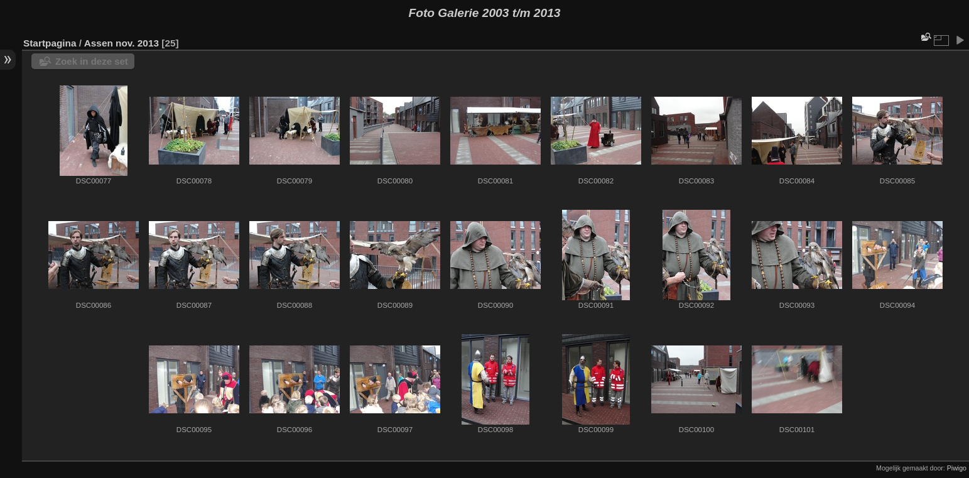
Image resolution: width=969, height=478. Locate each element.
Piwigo (956, 468)
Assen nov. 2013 (121, 43)
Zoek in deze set (91, 61)
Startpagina (50, 43)
